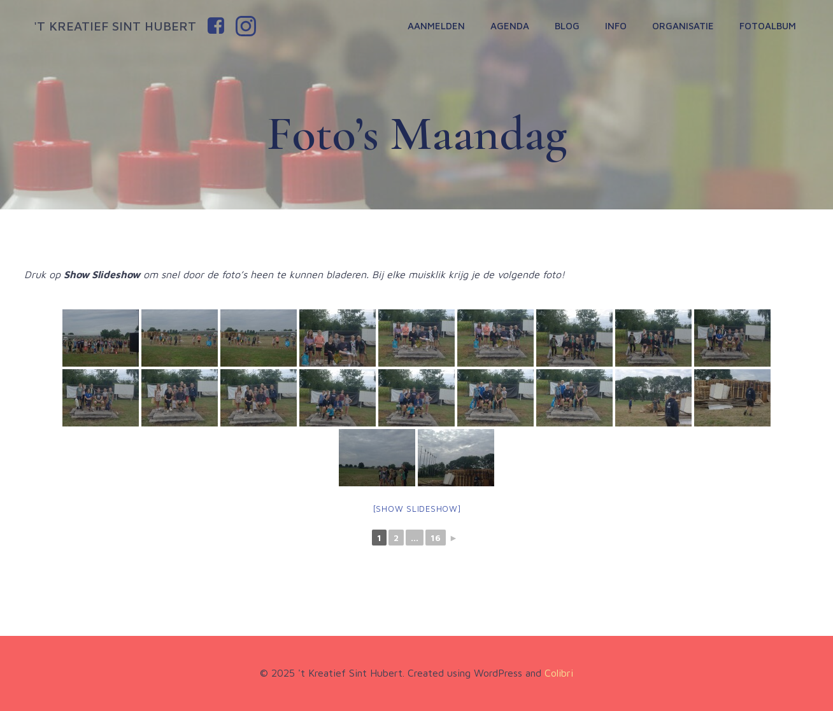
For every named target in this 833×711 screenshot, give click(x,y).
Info (616, 25)
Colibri (559, 673)
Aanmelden (436, 25)
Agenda (509, 25)
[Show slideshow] (417, 508)
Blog (567, 25)
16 (436, 537)
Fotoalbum (767, 25)
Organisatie (683, 25)
